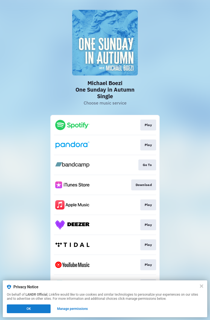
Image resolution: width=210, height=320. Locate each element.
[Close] (201, 286)
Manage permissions (72, 309)
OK (29, 309)
